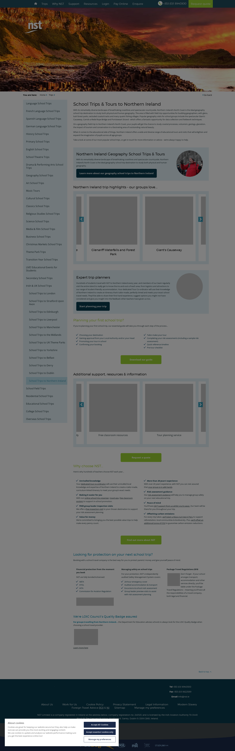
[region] (62, 732)
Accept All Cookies (99, 724)
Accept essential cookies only (99, 732)
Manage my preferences (99, 739)
